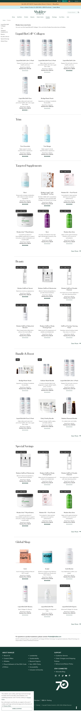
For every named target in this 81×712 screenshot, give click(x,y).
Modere (48, 17)
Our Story (61, 17)
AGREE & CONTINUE (17, 708)
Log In (59, 1)
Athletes (6, 661)
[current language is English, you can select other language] (77, 1)
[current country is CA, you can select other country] (71, 1)
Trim (2, 28)
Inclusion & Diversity (36, 670)
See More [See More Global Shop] (76, 624)
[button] (76, 708)
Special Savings (5, 38)
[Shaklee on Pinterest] (69, 675)
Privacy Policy (7, 705)
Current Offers (8, 658)
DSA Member (35, 700)
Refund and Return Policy (64, 664)
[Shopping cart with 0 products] (65, 1)
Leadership (33, 655)
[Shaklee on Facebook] (59, 675)
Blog (60, 671)
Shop (13, 17)
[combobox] (72, 12)
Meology (54, 17)
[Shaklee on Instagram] (55, 675)
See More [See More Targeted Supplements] (76, 251)
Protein (26, 17)
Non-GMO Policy (35, 664)
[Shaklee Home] (40, 12)
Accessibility (34, 667)
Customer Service (62, 655)
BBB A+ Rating (47, 700)
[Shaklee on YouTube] (66, 675)
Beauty (32, 17)
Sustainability (34, 658)
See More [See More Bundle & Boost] (76, 436)
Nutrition (19, 17)
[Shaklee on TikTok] (62, 674)
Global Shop (4, 41)
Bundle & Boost (5, 36)
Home (4, 20)
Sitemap (38, 705)
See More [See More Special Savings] (76, 532)
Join (68, 17)
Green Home (40, 17)
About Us (7, 655)
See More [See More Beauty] (76, 343)
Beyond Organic (35, 661)
